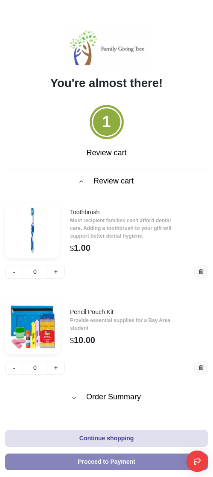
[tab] (106, 133)
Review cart (106, 181)
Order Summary (106, 397)
